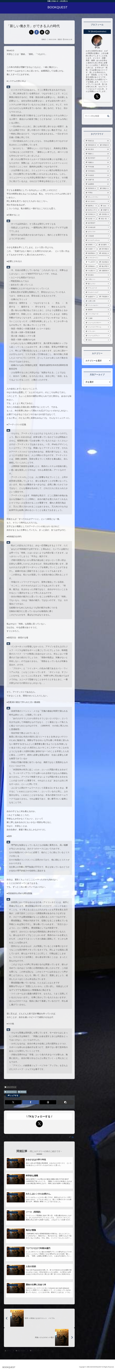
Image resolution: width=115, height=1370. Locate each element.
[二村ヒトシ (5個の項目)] (97, 279)
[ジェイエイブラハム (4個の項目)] (97, 327)
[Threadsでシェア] (42, 32)
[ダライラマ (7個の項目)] (97, 232)
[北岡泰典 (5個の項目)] (90, 266)
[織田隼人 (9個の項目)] (91, 206)
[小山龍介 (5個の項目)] (90, 271)
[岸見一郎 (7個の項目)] (104, 219)
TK (98, 47)
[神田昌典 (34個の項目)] (91, 145)
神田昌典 (22, 1092)
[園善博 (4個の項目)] (97, 310)
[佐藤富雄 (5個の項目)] (104, 271)
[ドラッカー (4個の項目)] (97, 331)
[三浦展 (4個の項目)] (97, 318)
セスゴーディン (10, 1092)
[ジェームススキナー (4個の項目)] (97, 323)
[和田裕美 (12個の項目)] (91, 188)
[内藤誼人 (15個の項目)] (97, 162)
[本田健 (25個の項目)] (104, 145)
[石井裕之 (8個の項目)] (90, 214)
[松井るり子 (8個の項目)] (91, 210)
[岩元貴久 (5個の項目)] (97, 275)
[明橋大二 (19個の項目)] (97, 154)
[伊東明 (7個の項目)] (90, 245)
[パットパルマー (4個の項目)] (97, 305)
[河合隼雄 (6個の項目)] (104, 262)
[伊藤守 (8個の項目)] (105, 210)
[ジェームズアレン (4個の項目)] (97, 336)
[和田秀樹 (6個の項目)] (90, 253)
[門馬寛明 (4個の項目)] (104, 297)
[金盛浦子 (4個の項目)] (90, 297)
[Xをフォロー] (39, 1123)
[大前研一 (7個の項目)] (90, 249)
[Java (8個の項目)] (105, 206)
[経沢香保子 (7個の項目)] (97, 223)
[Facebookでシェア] (36, 32)
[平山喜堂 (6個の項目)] (90, 262)
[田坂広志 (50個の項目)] (97, 141)
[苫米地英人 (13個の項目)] (97, 171)
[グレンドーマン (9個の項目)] (97, 197)
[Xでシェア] (31, 32)
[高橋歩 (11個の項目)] (104, 188)
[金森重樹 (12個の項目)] (97, 184)
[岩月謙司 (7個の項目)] (104, 245)
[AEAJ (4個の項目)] (97, 340)
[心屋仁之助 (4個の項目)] (97, 301)
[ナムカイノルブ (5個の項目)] (97, 292)
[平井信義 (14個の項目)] (97, 167)
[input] (97, 116)
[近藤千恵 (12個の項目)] (97, 180)
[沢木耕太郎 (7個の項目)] (97, 227)
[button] (47, 32)
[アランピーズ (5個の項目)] (97, 288)
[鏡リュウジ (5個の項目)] (97, 284)
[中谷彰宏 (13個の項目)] (97, 175)
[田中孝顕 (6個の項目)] (104, 249)
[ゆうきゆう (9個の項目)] (97, 201)
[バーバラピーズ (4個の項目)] (97, 314)
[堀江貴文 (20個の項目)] (97, 149)
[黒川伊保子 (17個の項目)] (97, 158)
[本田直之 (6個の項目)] (104, 253)
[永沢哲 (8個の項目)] (90, 219)
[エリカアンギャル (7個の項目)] (97, 240)
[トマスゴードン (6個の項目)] (97, 258)
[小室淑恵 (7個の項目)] (97, 236)
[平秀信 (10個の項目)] (97, 193)
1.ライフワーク (10, 1087)
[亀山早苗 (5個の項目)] (104, 266)
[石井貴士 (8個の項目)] (104, 214)
